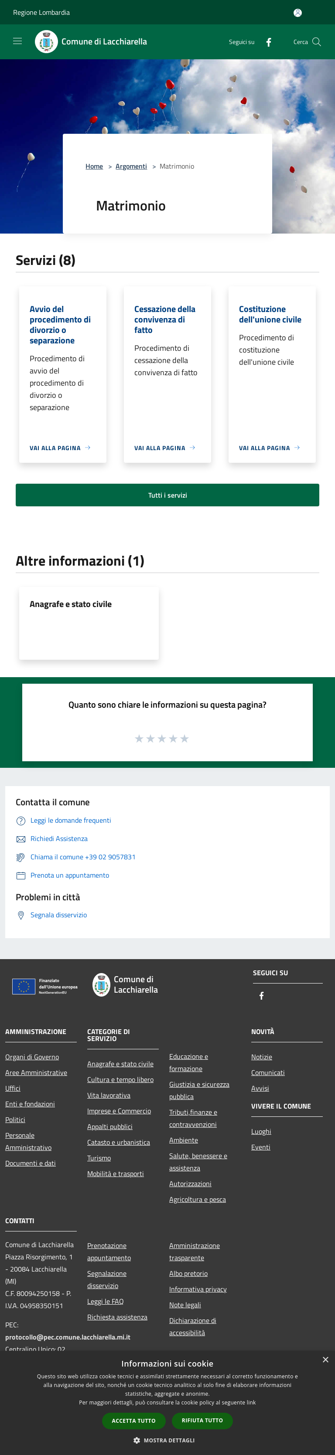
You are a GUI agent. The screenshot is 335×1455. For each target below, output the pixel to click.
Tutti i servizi (167, 495)
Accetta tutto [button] (134, 1420)
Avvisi (260, 1088)
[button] (167, 1440)
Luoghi (261, 1131)
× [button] (325, 1360)
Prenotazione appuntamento (109, 1251)
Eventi (260, 1147)
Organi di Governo (32, 1056)
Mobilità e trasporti (115, 1173)
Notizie (261, 1056)
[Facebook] (265, 41)
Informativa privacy (198, 1289)
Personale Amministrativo (28, 1141)
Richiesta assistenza (117, 1317)
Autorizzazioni (190, 1183)
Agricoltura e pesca (197, 1199)
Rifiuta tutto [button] (202, 1420)
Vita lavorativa (108, 1095)
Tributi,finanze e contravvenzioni (193, 1118)
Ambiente (183, 1140)
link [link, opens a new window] (251, 1402)
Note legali (185, 1304)
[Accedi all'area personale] (298, 13)
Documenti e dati (30, 1163)
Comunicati (268, 1072)
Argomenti (131, 166)
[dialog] (167, 1403)
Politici (15, 1119)
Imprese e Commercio (119, 1111)
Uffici (13, 1088)
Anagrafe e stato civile (71, 603)
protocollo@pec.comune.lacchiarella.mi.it (67, 1337)
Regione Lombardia (41, 12)
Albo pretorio (188, 1273)
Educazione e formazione (188, 1062)
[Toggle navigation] (17, 41)
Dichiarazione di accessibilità (192, 1326)
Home (94, 166)
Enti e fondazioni (30, 1104)
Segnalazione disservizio (106, 1279)
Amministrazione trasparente (194, 1251)
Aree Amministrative (36, 1072)
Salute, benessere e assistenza (198, 1161)
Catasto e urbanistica (118, 1142)
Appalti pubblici (110, 1126)
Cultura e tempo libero (120, 1079)
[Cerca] (316, 42)
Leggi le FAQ (105, 1301)
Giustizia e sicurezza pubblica (199, 1090)
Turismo (99, 1158)
